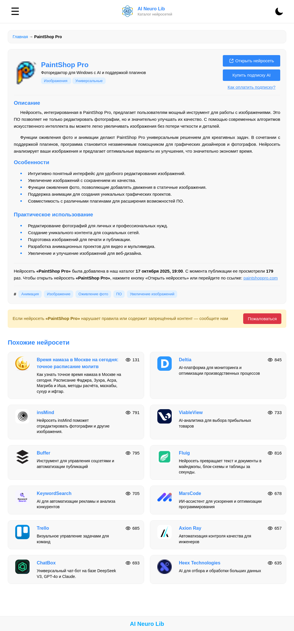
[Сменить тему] (279, 11)
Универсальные (88, 81)
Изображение (58, 294)
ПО (119, 294)
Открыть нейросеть (251, 60)
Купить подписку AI (251, 75)
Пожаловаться (262, 318)
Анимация (30, 294)
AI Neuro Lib (147, 624)
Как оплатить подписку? (252, 87)
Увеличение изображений (152, 294)
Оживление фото (93, 294)
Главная (20, 36)
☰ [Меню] (15, 11)
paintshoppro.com (260, 277)
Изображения (56, 81)
